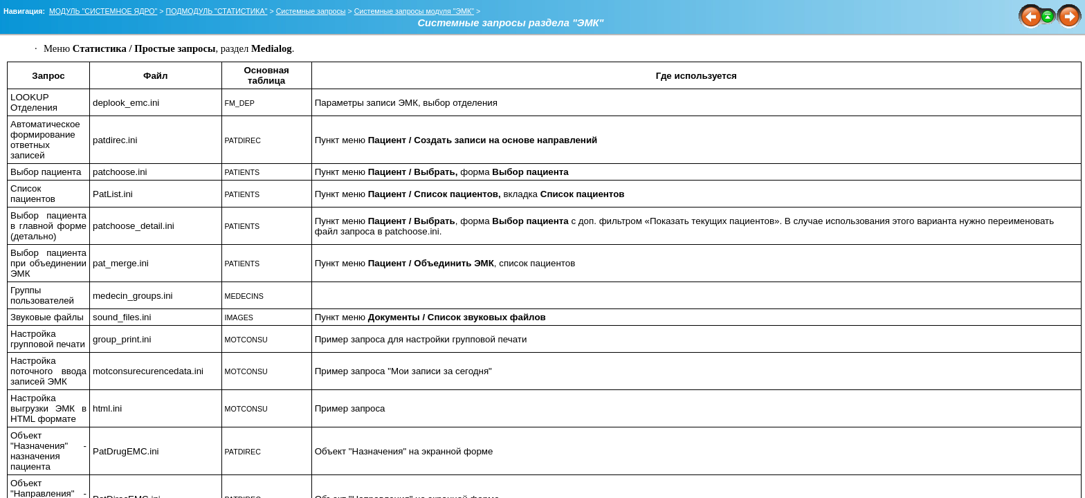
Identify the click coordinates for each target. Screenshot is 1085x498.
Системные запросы (311, 11)
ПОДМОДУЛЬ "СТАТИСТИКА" (217, 11)
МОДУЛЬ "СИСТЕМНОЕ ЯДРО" (103, 11)
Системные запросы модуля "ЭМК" (414, 11)
